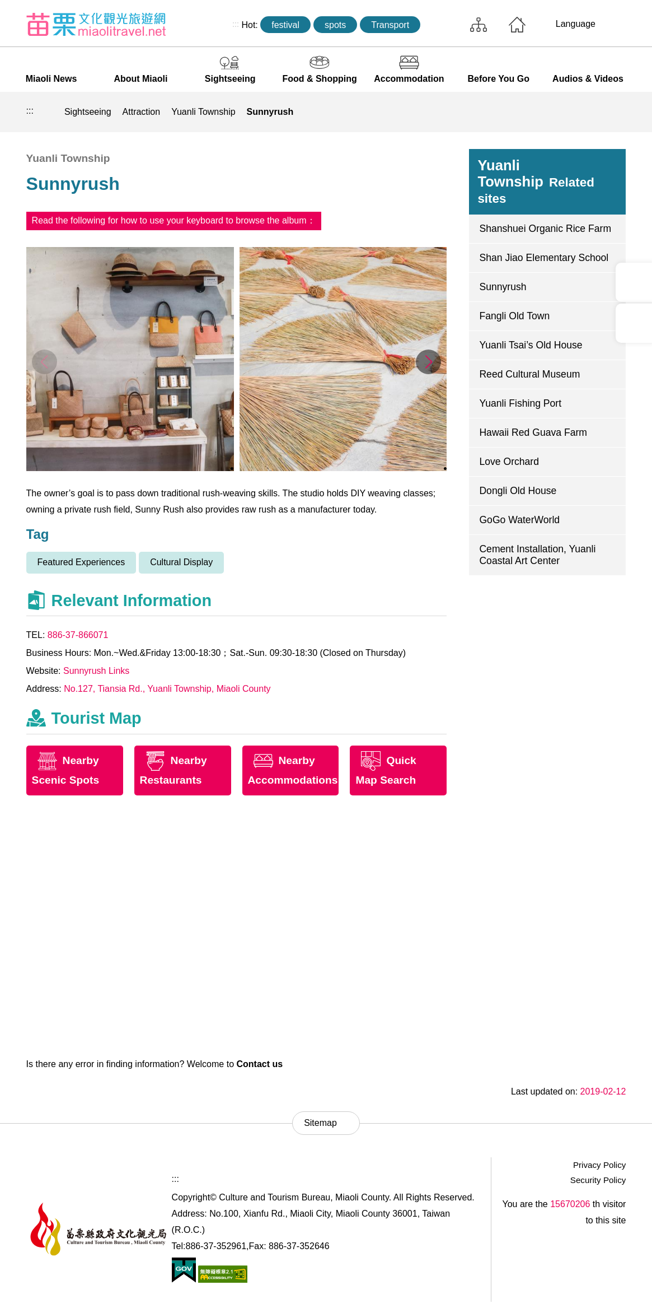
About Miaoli (140, 78)
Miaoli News (51, 78)
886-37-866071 (78, 635)
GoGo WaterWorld (519, 519)
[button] (428, 362)
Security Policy (598, 1180)
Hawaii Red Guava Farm (533, 432)
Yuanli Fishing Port (520, 403)
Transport (390, 25)
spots (335, 25)
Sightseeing (230, 78)
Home (517, 24)
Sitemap (478, 24)
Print (536, 112)
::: (235, 24)
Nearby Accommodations (293, 770)
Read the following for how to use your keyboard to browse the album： (174, 220)
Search (442, 24)
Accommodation (409, 78)
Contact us (259, 1064)
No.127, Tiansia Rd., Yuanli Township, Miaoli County (167, 688)
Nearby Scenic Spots (66, 770)
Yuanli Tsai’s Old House (530, 345)
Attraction (142, 112)
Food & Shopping (319, 78)
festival (285, 25)
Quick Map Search (385, 770)
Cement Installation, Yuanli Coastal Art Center (537, 554)
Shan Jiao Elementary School (543, 257)
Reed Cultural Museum (529, 374)
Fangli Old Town (514, 316)
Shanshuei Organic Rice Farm (545, 228)
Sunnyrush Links (96, 671)
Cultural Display (181, 562)
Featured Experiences (81, 562)
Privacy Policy (599, 1165)
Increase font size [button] (614, 112)
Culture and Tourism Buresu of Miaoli (96, 24)
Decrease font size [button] (588, 112)
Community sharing (562, 112)
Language (575, 24)
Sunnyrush (270, 112)
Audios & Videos (587, 78)
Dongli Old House (517, 490)
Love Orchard (509, 461)
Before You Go (498, 78)
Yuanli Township (203, 112)
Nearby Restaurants (173, 770)
